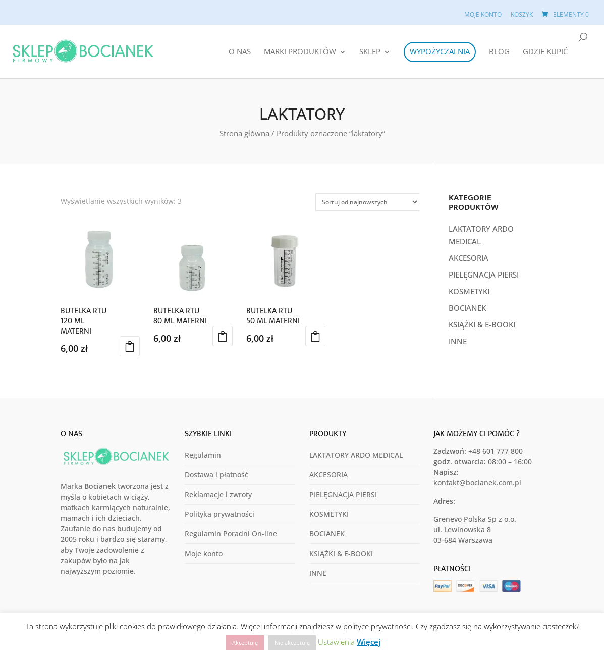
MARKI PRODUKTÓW (300, 52)
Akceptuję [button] (245, 642)
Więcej (368, 642)
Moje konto (483, 14)
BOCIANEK (467, 308)
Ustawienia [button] (336, 642)
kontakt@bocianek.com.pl (477, 482)
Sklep (369, 52)
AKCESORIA (468, 258)
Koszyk (522, 14)
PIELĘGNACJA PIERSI (484, 274)
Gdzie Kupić (545, 52)
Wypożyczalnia (440, 51)
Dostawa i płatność (216, 474)
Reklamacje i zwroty (218, 494)
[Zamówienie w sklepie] (367, 202)
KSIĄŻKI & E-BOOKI (482, 324)
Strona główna (244, 133)
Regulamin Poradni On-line (231, 533)
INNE (458, 341)
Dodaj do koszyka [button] (130, 346)
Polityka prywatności (219, 514)
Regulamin (203, 455)
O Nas (240, 52)
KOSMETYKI (469, 291)
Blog (499, 52)
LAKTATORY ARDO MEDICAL (356, 455)
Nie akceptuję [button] (292, 642)
